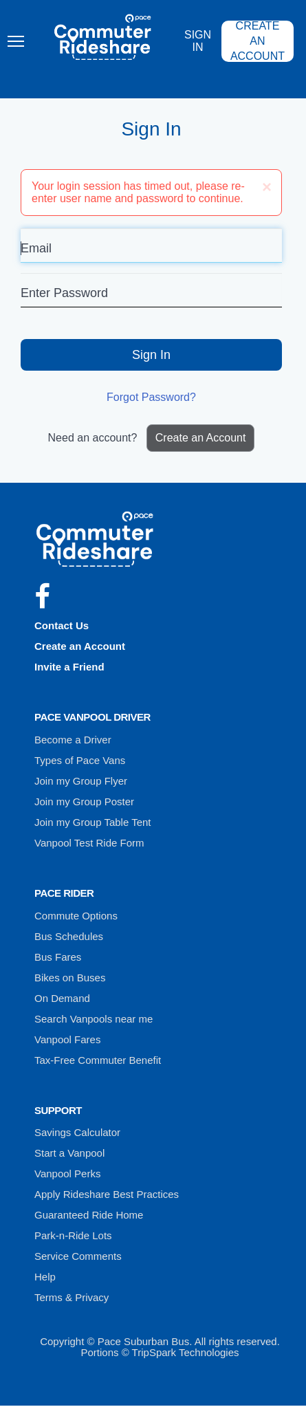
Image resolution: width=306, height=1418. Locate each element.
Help (45, 1277)
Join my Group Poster (84, 801)
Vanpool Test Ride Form (89, 843)
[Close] (267, 187)
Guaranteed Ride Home (88, 1215)
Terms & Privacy (71, 1297)
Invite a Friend (69, 667)
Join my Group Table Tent (92, 822)
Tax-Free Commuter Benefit (97, 1060)
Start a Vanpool (69, 1153)
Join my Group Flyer (80, 781)
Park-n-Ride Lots (73, 1235)
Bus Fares (57, 957)
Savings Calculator (77, 1132)
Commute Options (76, 915)
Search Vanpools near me (93, 1019)
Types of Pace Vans (79, 760)
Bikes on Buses (69, 977)
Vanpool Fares (67, 1039)
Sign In (197, 41)
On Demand (62, 998)
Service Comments (78, 1256)
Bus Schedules (68, 936)
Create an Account (257, 41)
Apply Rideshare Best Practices (106, 1194)
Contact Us (61, 625)
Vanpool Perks (67, 1173)
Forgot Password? (151, 397)
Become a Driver (72, 739)
